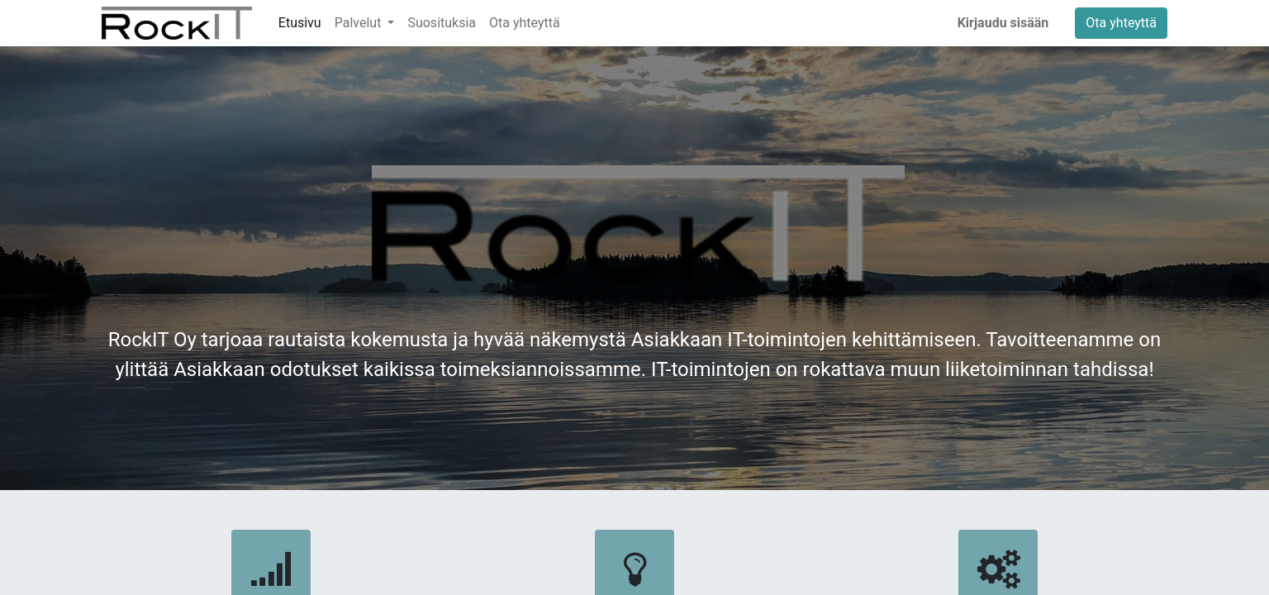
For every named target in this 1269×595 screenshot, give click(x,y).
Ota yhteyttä (1121, 23)
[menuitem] (300, 23)
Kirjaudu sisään (1003, 23)
